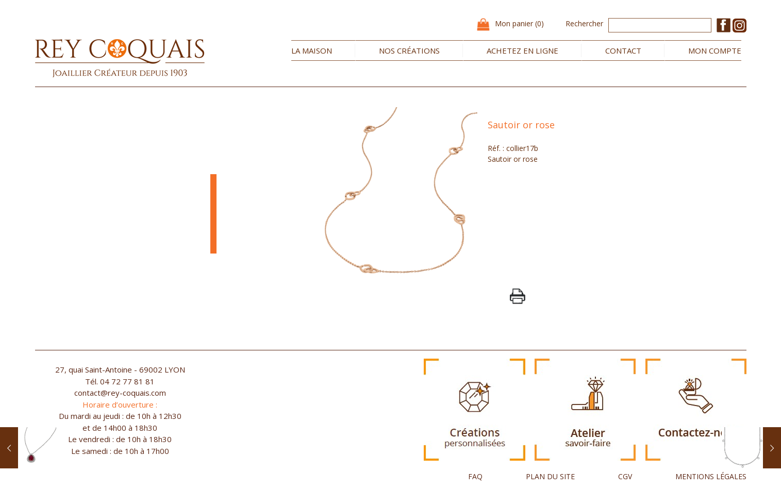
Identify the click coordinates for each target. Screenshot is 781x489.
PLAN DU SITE (550, 476)
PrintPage (517, 296)
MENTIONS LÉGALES (710, 476)
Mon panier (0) (519, 23)
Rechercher (584, 23)
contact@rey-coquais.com (120, 392)
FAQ (475, 476)
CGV (625, 476)
